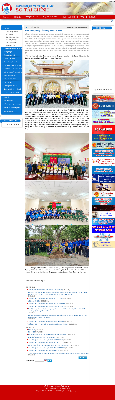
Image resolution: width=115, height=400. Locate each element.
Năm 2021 (31, 330)
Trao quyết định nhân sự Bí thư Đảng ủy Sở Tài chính (45, 289)
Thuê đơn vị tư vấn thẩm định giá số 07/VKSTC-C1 (44, 350)
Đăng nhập (112, 1)
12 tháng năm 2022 (34, 301)
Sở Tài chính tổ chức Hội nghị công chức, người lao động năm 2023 (49, 345)
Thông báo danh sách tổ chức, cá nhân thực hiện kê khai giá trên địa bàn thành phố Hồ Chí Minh (58, 353)
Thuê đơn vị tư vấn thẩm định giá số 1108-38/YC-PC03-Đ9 (46, 306)
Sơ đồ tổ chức (10, 45)
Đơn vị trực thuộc (11, 40)
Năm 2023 (31, 332)
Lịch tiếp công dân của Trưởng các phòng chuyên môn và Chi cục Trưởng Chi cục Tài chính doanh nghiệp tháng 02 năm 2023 (56, 310)
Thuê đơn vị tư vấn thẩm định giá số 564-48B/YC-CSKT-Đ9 (46, 303)
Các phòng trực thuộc (12, 37)
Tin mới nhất (100, 28)
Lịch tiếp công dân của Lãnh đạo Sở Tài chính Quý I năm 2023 (47, 334)
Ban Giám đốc (10, 34)
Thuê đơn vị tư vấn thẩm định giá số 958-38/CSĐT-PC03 (46, 342)
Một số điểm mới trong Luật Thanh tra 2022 (41, 337)
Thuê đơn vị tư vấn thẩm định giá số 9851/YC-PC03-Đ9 (45, 298)
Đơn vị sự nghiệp (11, 42)
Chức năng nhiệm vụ (12, 31)
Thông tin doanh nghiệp (12, 107)
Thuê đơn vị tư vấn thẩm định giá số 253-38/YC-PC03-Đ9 (46, 321)
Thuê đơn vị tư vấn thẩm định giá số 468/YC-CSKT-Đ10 (45, 340)
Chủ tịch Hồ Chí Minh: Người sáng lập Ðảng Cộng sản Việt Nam (48, 324)
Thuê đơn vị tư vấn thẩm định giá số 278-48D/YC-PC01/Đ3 (46, 348)
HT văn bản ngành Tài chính (13, 48)
